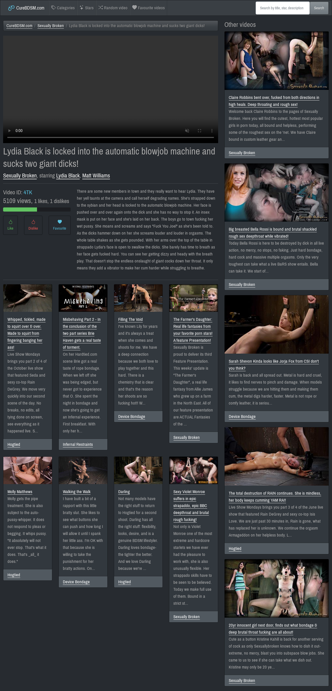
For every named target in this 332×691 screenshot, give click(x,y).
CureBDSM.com (26, 8)
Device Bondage (131, 417)
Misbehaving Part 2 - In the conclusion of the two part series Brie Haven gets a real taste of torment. (82, 333)
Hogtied (14, 444)
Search (319, 8)
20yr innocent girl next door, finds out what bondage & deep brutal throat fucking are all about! (273, 628)
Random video (113, 8)
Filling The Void (130, 319)
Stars (86, 8)
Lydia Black (68, 175)
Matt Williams (96, 175)
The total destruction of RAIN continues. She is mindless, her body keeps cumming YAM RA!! (275, 496)
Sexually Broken (51, 26)
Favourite (59, 225)
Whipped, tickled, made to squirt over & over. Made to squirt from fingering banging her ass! (27, 333)
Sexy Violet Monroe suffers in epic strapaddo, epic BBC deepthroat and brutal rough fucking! (191, 506)
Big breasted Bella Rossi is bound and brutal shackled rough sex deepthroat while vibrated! (273, 232)
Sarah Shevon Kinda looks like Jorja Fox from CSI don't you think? (274, 364)
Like (10, 225)
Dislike (33, 225)
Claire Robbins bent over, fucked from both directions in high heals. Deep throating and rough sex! (274, 101)
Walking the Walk (77, 492)
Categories (63, 8)
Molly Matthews (20, 492)
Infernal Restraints (78, 444)
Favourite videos (148, 8)
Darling (124, 492)
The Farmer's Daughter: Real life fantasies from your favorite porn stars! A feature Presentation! (192, 329)
